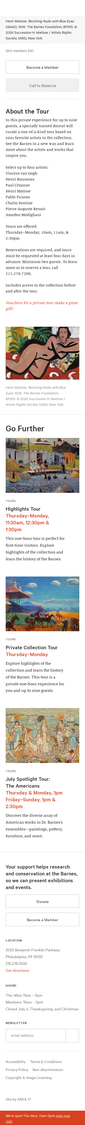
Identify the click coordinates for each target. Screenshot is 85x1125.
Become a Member (42, 67)
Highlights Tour (23, 508)
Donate (42, 901)
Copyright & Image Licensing (29, 1077)
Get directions (17, 970)
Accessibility (16, 1061)
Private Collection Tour (32, 647)
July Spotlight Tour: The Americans (28, 782)
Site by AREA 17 (18, 1099)
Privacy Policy (17, 1069)
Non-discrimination (48, 1069)
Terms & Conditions (46, 1061)
